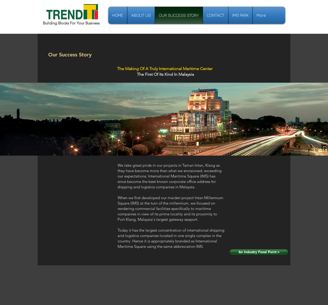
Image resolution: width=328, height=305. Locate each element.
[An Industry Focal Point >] (259, 252)
